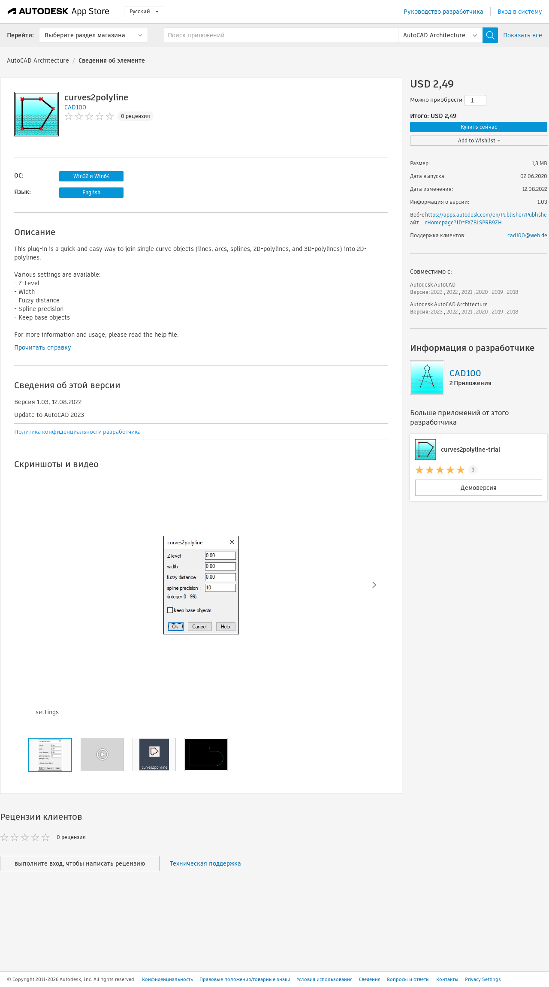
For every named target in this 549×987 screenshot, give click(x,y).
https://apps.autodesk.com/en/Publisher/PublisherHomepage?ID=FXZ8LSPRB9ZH (486, 218)
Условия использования (325, 979)
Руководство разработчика (443, 11)
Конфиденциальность (167, 979)
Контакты (447, 979)
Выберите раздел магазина (85, 35)
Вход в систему (520, 11)
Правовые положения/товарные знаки (244, 979)
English (91, 192)
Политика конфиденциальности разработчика (77, 432)
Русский (144, 11)
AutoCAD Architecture (38, 60)
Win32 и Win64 (91, 176)
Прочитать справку (42, 347)
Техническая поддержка (205, 863)
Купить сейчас (479, 126)
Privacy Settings (483, 979)
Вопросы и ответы (408, 979)
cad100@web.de (527, 235)
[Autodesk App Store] (58, 11)
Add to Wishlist (479, 140)
